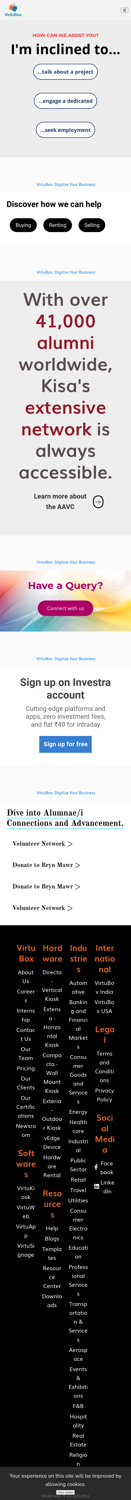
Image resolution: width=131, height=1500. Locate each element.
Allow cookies (65, 1492)
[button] (65, 72)
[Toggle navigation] (124, 10)
